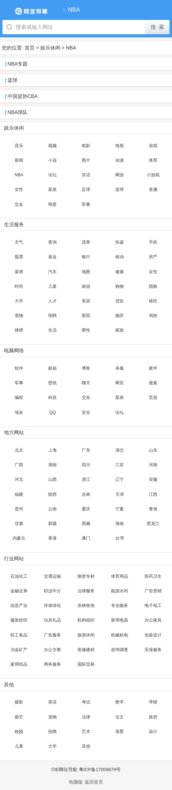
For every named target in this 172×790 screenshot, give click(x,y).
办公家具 (153, 620)
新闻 (19, 160)
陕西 (52, 494)
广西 (19, 464)
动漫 (119, 160)
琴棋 (153, 702)
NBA (71, 48)
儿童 (52, 286)
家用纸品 (18, 664)
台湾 (119, 538)
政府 (153, 716)
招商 (52, 731)
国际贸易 (86, 664)
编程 (19, 397)
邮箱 (52, 368)
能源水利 (119, 590)
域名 (19, 412)
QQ (52, 412)
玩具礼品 (52, 620)
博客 (86, 368)
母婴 (119, 731)
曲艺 (19, 716)
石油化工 (18, 576)
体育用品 (119, 576)
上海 (52, 450)
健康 (119, 271)
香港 (52, 538)
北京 (19, 450)
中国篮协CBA (22, 96)
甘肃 (19, 523)
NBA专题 (17, 64)
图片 (86, 160)
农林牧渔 (86, 605)
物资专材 (86, 576)
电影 (86, 145)
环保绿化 (52, 605)
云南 (52, 508)
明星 (52, 204)
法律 (86, 716)
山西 (52, 479)
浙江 (86, 479)
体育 (153, 160)
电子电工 (153, 605)
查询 (52, 242)
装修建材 (86, 649)
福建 (19, 494)
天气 (19, 242)
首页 (30, 48)
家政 (119, 330)
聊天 (86, 382)
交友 (19, 204)
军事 (86, 204)
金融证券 (18, 590)
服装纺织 (18, 620)
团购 (153, 286)
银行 (86, 256)
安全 (86, 412)
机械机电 (119, 635)
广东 (86, 450)
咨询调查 (119, 649)
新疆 (52, 523)
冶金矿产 (18, 649)
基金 (52, 256)
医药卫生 (153, 576)
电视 (119, 145)
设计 (153, 731)
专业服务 (119, 605)
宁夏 (119, 508)
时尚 (19, 286)
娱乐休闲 (50, 48)
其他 (86, 746)
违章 (86, 242)
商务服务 (52, 664)
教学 (119, 702)
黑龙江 (153, 523)
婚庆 (119, 315)
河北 (19, 479)
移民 (153, 300)
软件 (19, 368)
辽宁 (119, 479)
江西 (153, 494)
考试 (86, 702)
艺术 (86, 731)
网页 (119, 382)
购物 (119, 286)
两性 (86, 330)
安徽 (153, 479)
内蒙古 (18, 538)
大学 (19, 300)
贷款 (119, 300)
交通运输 (52, 576)
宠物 (19, 315)
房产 (153, 256)
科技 (52, 397)
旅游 (86, 286)
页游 (153, 397)
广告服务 (52, 635)
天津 (119, 494)
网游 (119, 174)
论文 (119, 716)
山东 (153, 450)
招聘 (52, 315)
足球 (86, 189)
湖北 (119, 450)
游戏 (153, 145)
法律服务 (86, 590)
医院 (86, 315)
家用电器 (119, 620)
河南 (153, 464)
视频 (52, 145)
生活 (52, 330)
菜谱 (19, 271)
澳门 (86, 538)
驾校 (153, 315)
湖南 (52, 464)
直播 (153, 189)
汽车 (52, 271)
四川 (86, 464)
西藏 (86, 523)
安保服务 (153, 649)
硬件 (153, 368)
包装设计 (153, 635)
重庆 (86, 508)
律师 (19, 330)
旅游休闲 (86, 635)
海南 (119, 523)
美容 (86, 300)
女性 (19, 189)
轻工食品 (18, 635)
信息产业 (18, 605)
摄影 (19, 702)
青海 (153, 508)
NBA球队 (17, 112)
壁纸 (52, 382)
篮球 (12, 80)
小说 (52, 160)
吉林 (86, 494)
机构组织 (86, 620)
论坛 (52, 174)
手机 (153, 242)
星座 (52, 189)
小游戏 (153, 174)
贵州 (19, 508)
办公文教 (52, 649)
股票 (19, 256)
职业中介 (52, 590)
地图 (86, 271)
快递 (119, 242)
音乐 (19, 145)
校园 (19, 731)
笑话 (86, 174)
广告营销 (153, 590)
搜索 (153, 382)
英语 (52, 702)
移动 (119, 256)
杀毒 (119, 368)
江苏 (119, 464)
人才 (52, 300)
